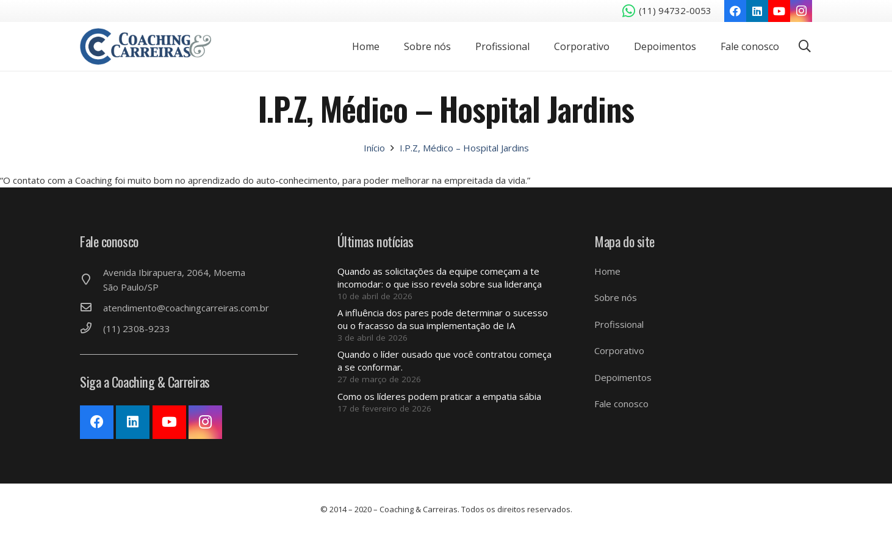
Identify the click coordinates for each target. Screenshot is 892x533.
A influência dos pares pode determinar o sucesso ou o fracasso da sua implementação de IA (442, 319)
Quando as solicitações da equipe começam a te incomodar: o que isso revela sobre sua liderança (439, 277)
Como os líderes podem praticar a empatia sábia (439, 396)
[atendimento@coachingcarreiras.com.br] (91, 307)
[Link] (145, 46)
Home (607, 271)
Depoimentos (623, 377)
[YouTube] (779, 11)
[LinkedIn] (757, 11)
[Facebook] (735, 11)
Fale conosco (621, 403)
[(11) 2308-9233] (91, 328)
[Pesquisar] (804, 46)
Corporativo (619, 350)
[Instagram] (801, 11)
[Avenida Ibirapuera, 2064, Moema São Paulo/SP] (91, 279)
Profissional (619, 324)
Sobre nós (615, 297)
